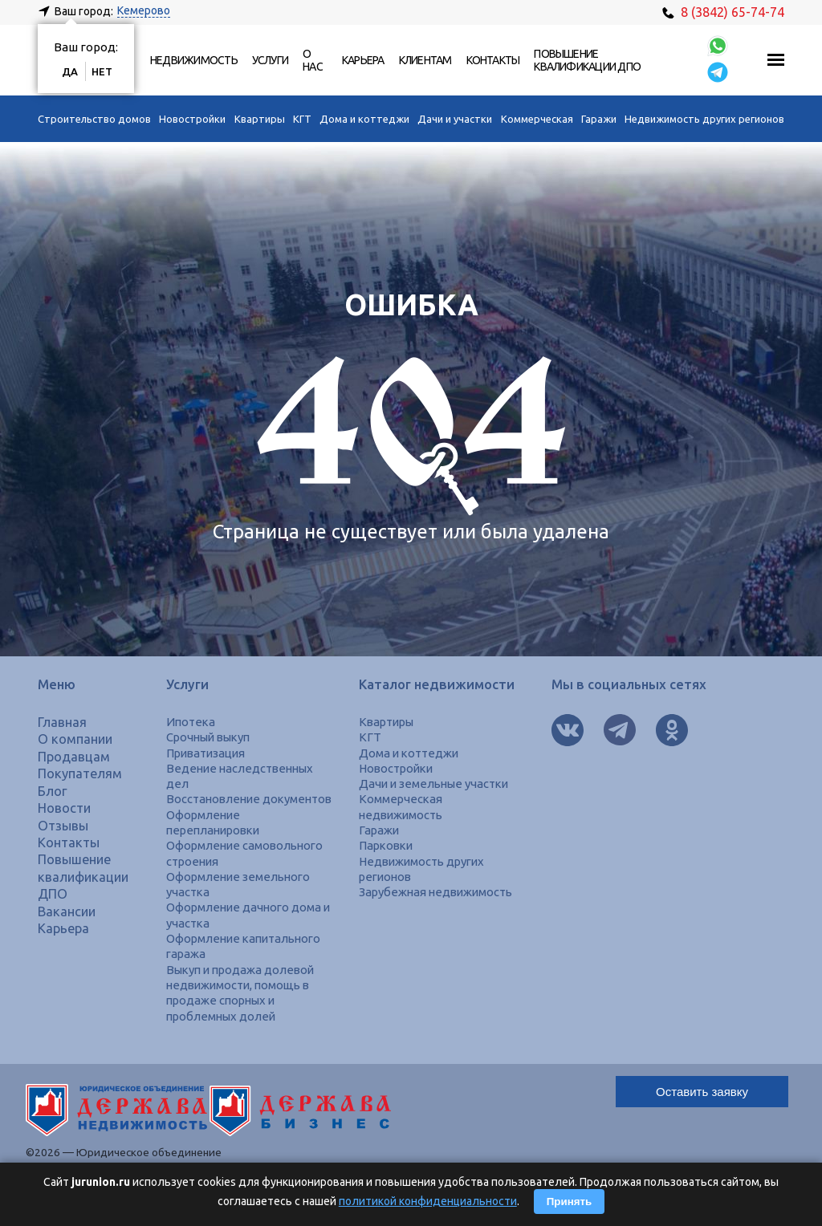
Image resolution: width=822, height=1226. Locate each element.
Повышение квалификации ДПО (587, 60)
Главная (62, 722)
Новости (64, 808)
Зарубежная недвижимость (435, 892)
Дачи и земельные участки (433, 783)
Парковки (386, 845)
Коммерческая (537, 118)
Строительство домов (94, 118)
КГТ (302, 118)
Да (70, 71)
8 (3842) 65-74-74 (723, 12)
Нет (102, 71)
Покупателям (80, 773)
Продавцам (74, 756)
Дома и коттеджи (364, 118)
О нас (313, 60)
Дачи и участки (454, 118)
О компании (75, 739)
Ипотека (190, 722)
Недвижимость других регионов (704, 118)
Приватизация (205, 753)
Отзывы (63, 825)
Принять (569, 1202)
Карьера (363, 60)
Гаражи (598, 118)
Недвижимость (194, 60)
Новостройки (192, 118)
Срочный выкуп (208, 737)
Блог (52, 791)
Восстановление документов (249, 799)
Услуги (270, 60)
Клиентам (425, 60)
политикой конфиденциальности (428, 1201)
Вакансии (67, 911)
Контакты (493, 60)
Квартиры (259, 118)
